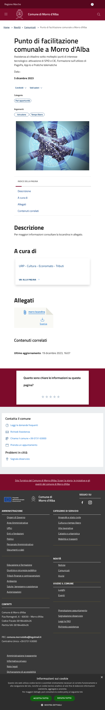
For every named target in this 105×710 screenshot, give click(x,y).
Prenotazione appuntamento (72, 610)
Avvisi (61, 576)
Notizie (61, 565)
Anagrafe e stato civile (69, 517)
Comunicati (30, 27)
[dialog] (52, 692)
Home (7, 27)
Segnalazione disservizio (70, 616)
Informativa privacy (17, 661)
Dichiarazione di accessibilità (21, 672)
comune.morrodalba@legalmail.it (24, 637)
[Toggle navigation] (6, 14)
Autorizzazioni (14, 592)
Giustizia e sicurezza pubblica (21, 570)
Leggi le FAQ (64, 621)
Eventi (61, 595)
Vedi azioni (36, 88)
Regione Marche (12, 4)
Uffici (9, 528)
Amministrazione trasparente (22, 655)
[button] (52, 704)
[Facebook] (82, 502)
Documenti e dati (15, 550)
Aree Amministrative (17, 523)
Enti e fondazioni (15, 533)
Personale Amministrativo (20, 544)
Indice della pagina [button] (28, 181)
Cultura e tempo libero (69, 523)
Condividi (21, 88)
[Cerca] (99, 14)
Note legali (12, 666)
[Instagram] (90, 502)
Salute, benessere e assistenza (22, 586)
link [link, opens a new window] (81, 692)
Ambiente (12, 581)
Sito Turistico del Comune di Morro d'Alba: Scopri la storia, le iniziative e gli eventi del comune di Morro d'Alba (52, 482)
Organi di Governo (16, 517)
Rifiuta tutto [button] (64, 698)
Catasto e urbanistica (69, 533)
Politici (10, 539)
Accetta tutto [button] (41, 698)
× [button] (102, 677)
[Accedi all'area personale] (92, 4)
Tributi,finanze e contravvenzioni (23, 575)
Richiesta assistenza (68, 626)
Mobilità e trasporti (68, 539)
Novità (17, 27)
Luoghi (61, 590)
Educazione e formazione (19, 565)
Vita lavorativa (65, 528)
